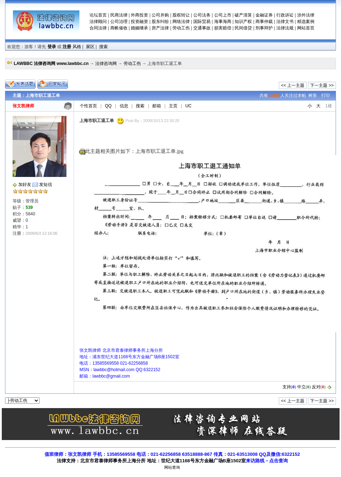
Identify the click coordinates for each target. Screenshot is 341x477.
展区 (90, 46)
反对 (316, 386)
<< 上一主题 (292, 85)
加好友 (24, 184)
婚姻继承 (139, 28)
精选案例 (305, 21)
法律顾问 (98, 21)
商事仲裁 (264, 21)
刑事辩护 (264, 28)
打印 (325, 95)
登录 (51, 46)
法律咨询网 (106, 63)
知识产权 (243, 21)
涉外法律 (305, 15)
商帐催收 (119, 28)
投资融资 (139, 21)
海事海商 (222, 21)
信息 (124, 105)
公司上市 (222, 15)
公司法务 (202, 15)
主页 (173, 105)
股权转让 (181, 15)
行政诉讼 (285, 15)
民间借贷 (243, 28)
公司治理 (119, 21)
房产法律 (160, 28)
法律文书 (285, 21)
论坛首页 (98, 15)
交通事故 (202, 28)
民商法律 (119, 15)
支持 (286, 386)
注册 (67, 46)
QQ (108, 105)
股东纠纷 (160, 21)
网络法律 (181, 21)
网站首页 (305, 28)
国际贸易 (202, 21)
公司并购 (160, 15)
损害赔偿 (222, 28)
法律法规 (285, 28)
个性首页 (88, 105)
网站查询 (172, 467)
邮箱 (156, 105)
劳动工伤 (181, 28)
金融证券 (264, 15)
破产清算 (243, 15)
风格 (77, 46)
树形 (312, 95)
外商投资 (139, 15)
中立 (301, 386)
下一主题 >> (321, 85)
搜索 (103, 46)
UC (188, 105)
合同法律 (98, 28)
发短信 (45, 184)
